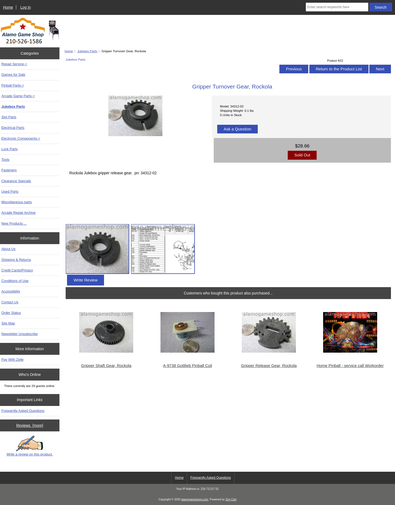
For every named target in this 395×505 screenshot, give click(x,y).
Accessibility (10, 291)
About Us (8, 249)
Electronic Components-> (20, 138)
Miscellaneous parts (16, 202)
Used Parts (9, 191)
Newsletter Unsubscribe (19, 334)
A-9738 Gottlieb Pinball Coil (187, 365)
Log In (25, 7)
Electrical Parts (12, 128)
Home (8, 7)
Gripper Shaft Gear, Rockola (106, 365)
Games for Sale (13, 75)
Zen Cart (231, 499)
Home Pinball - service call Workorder (350, 365)
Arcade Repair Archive (18, 213)
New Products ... (14, 223)
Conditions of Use (15, 281)
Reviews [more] (29, 425)
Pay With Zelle (12, 360)
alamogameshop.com (194, 499)
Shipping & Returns (16, 260)
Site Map (8, 323)
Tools (5, 160)
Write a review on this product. (29, 446)
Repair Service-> (14, 64)
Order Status (11, 313)
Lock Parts (9, 149)
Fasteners (9, 170)
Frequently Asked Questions (22, 411)
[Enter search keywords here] (337, 7)
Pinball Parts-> (12, 85)
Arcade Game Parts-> (18, 96)
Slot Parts (8, 117)
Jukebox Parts (87, 51)
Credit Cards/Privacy (17, 270)
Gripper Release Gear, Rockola (269, 365)
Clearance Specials (16, 181)
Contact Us (9, 302)
